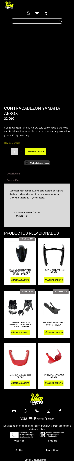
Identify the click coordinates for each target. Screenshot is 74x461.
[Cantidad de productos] (14, 120)
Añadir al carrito (36, 121)
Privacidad (52, 409)
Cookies (19, 419)
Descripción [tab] (13, 142)
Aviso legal (19, 409)
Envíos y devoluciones (35, 429)
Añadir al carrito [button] (20, 249)
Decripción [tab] (13, 149)
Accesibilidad (52, 419)
